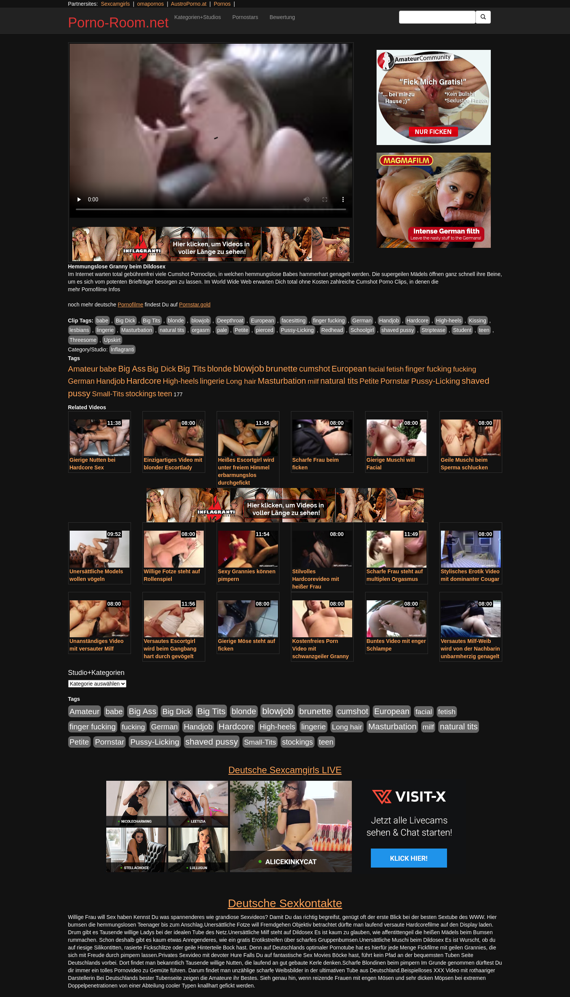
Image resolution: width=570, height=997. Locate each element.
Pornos (222, 4)
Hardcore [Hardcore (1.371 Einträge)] (143, 381)
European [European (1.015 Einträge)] (349, 368)
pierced (264, 330)
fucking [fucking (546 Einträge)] (464, 369)
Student (462, 330)
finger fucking (329, 320)
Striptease (433, 330)
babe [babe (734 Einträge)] (108, 369)
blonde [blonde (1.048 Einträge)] (219, 368)
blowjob (200, 320)
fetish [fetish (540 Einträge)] (395, 369)
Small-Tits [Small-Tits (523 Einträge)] (108, 394)
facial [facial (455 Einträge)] (376, 369)
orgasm (201, 330)
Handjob (389, 320)
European (262, 320)
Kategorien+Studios (197, 17)
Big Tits (151, 320)
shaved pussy (398, 330)
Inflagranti (122, 349)
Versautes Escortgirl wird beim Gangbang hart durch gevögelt (170, 648)
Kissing (477, 320)
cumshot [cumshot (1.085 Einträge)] (314, 368)
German (362, 320)
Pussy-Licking (297, 330)
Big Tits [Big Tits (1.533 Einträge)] (191, 368)
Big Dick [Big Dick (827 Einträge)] (161, 368)
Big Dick (125, 320)
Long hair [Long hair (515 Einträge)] (241, 381)
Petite (241, 330)
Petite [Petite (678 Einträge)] (369, 381)
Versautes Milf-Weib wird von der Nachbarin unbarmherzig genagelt (470, 648)
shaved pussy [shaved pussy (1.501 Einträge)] (211, 742)
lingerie (105, 330)
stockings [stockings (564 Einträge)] (141, 393)
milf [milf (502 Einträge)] (313, 381)
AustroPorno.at (188, 4)
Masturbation (136, 330)
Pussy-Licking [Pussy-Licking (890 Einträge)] (435, 380)
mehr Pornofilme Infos (94, 289)
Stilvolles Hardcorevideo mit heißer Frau (315, 579)
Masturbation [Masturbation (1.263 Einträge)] (282, 381)
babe (102, 320)
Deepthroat (230, 320)
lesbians (79, 330)
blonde (176, 320)
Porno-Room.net (118, 22)
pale (222, 330)
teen (484, 330)
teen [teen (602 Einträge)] (165, 393)
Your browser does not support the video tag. (211, 131)
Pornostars (245, 17)
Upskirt (112, 340)
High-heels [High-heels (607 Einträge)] (181, 381)
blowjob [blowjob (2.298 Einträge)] (248, 368)
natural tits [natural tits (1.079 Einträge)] (339, 381)
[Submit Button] (483, 17)
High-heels (448, 320)
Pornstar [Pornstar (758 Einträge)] (395, 381)
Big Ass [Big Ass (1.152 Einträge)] (131, 368)
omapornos (150, 4)
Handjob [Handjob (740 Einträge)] (110, 381)
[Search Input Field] (437, 17)
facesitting (293, 320)
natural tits (172, 330)
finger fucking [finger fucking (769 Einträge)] (428, 369)
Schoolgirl (362, 330)
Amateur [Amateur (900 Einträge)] (83, 368)
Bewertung (282, 17)
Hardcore (418, 320)
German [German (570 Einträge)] (81, 381)
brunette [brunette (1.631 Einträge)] (282, 368)
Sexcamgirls (115, 4)
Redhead (332, 330)
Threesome (83, 340)
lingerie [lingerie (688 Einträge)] (212, 381)
